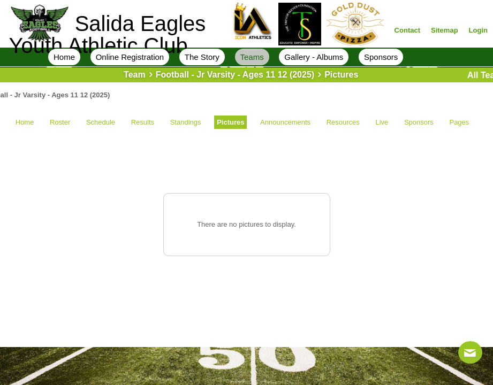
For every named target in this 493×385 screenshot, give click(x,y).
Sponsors (419, 122)
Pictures (230, 122)
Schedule (100, 122)
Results (142, 122)
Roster (60, 122)
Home (25, 122)
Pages (459, 122)
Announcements (285, 122)
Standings (185, 122)
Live (381, 122)
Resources (343, 122)
